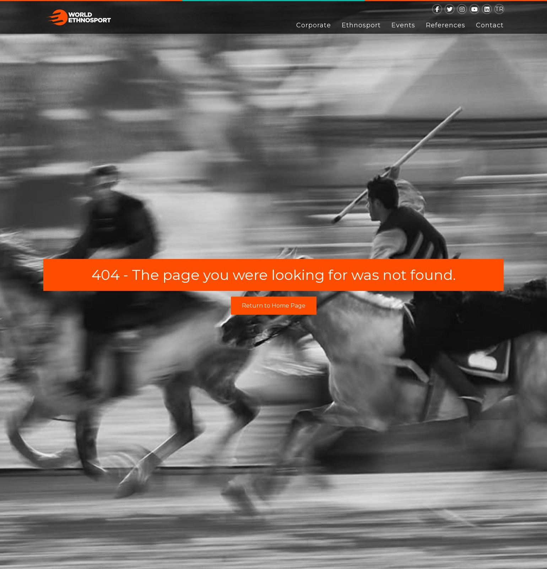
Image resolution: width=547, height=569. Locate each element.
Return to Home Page (273, 305)
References (445, 25)
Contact (490, 25)
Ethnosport (361, 25)
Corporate (313, 25)
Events (403, 25)
